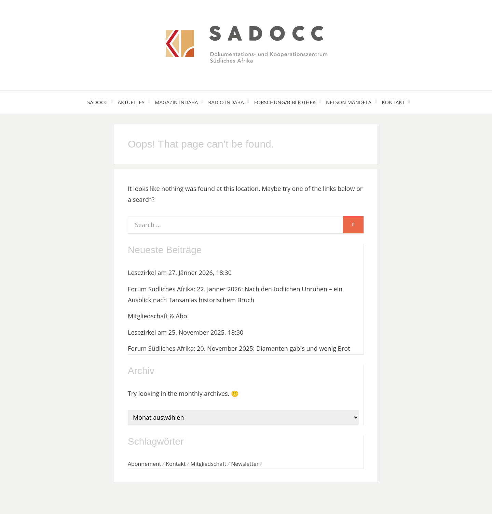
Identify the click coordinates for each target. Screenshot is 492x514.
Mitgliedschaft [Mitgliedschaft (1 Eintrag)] (208, 464)
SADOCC (97, 102)
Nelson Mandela (348, 102)
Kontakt (393, 102)
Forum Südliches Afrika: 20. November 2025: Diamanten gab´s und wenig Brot (239, 348)
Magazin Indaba (176, 102)
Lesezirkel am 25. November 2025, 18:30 (185, 332)
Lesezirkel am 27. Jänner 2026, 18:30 (180, 272)
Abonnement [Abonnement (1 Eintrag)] (144, 464)
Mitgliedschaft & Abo (157, 316)
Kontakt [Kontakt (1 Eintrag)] (176, 464)
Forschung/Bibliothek (285, 102)
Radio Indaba (226, 102)
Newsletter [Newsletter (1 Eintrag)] (245, 464)
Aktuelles (131, 102)
